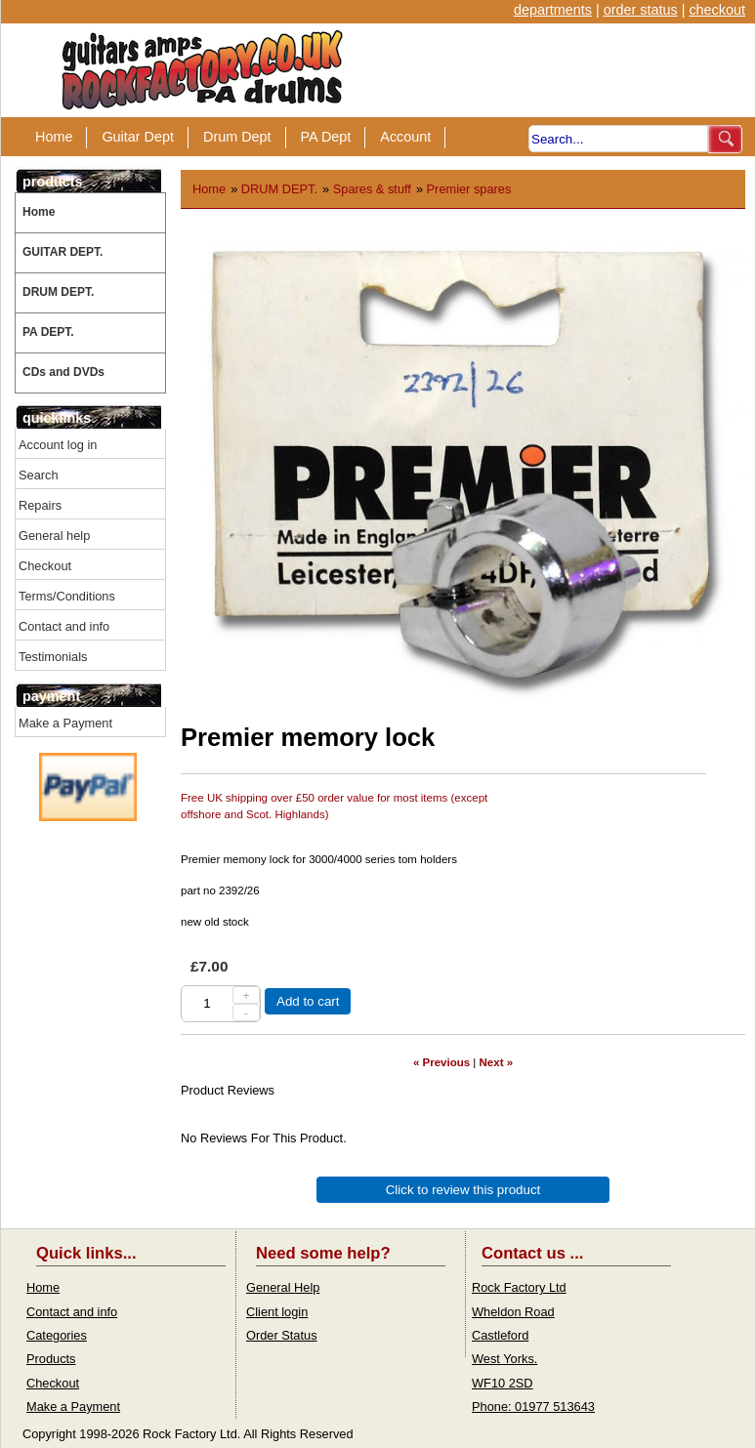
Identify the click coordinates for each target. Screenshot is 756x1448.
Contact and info (64, 626)
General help (54, 535)
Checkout (45, 566)
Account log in (58, 444)
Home (53, 137)
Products (51, 1358)
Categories (56, 1335)
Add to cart (307, 1001)
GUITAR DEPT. (62, 252)
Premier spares (469, 189)
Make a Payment (65, 723)
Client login (277, 1311)
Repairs (40, 505)
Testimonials (53, 656)
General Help (282, 1287)
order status (641, 10)
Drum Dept (237, 137)
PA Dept (326, 137)
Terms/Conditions (67, 596)
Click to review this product (463, 1189)
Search (39, 475)
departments (553, 10)
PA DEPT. (48, 332)
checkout (717, 10)
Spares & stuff (372, 189)
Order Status (281, 1335)
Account (405, 137)
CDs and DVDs (63, 372)
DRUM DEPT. (58, 292)
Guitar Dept (138, 137)
